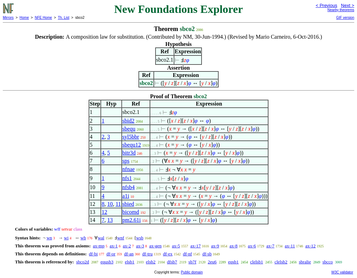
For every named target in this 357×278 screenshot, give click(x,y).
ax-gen (155, 245)
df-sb (207, 253)
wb (83, 237)
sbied (128, 204)
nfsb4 (128, 187)
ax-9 (215, 245)
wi (66, 237)
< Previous (326, 5)
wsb (139, 237)
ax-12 (310, 245)
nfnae (128, 169)
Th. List (63, 18)
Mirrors (8, 18)
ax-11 (290, 245)
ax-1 (113, 245)
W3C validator (342, 272)
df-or (110, 253)
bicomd (130, 212)
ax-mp (99, 245)
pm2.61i (131, 220)
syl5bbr (130, 137)
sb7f (192, 261)
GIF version (345, 18)
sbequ (128, 129)
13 (110, 220)
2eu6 (212, 261)
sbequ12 (131, 145)
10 (110, 204)
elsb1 (129, 261)
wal (101, 237)
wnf (120, 237)
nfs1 (127, 178)
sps (125, 161)
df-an (129, 253)
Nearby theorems (340, 10)
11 (118, 204)
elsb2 (150, 261)
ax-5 (176, 245)
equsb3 (106, 261)
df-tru (147, 253)
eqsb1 (233, 261)
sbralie (305, 261)
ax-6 (252, 245)
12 (104, 212)
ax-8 (233, 245)
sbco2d (82, 261)
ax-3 (140, 245)
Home (24, 18)
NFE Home (43, 18)
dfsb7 (172, 261)
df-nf (187, 253)
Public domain (192, 272)
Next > (347, 5)
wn (49, 237)
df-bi (93, 253)
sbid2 (128, 121)
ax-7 (270, 245)
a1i (125, 196)
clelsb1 (256, 261)
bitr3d (129, 153)
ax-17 (195, 245)
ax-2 (127, 245)
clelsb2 (280, 261)
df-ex (167, 253)
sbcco (327, 261)
